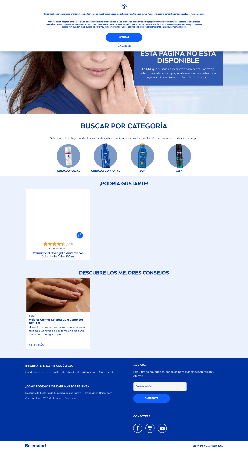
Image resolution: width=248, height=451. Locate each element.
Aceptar (124, 37)
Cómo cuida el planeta (43, 398)
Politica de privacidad (66, 372)
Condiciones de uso (37, 372)
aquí (202, 14)
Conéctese (141, 416)
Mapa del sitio (107, 372)
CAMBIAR (125, 46)
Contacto (70, 398)
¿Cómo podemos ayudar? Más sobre (57, 386)
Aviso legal (88, 372)
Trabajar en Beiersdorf (98, 392)
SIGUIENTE (151, 398)
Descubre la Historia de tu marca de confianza (53, 392)
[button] (80, 235)
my (139, 365)
